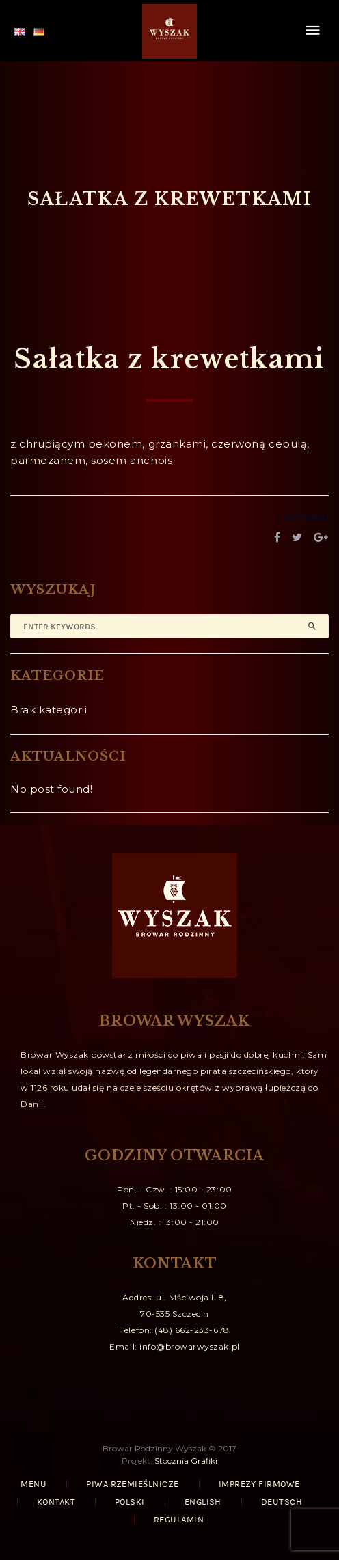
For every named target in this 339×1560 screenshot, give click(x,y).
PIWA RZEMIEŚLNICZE (132, 1484)
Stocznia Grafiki (185, 1460)
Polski (130, 1502)
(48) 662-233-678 (191, 1330)
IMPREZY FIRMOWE (259, 1484)
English (203, 1502)
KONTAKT (56, 1502)
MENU (33, 1484)
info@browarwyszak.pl (189, 1346)
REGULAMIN (179, 1519)
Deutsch (281, 1502)
